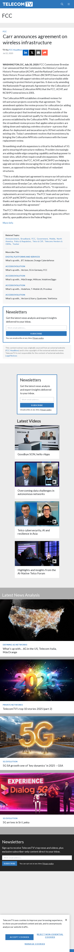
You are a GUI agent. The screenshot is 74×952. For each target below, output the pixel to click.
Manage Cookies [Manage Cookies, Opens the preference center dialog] (35, 944)
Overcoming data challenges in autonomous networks (36, 492)
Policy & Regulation (22, 241)
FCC (7, 15)
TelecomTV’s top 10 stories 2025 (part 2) (27, 708)
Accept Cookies (19, 937)
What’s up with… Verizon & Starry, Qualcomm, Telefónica (31, 298)
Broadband (25, 238)
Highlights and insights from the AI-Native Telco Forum (37, 571)
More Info (8, 222)
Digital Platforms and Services (23, 257)
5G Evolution (10, 761)
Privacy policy (38, 338)
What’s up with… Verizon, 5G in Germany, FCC (26, 270)
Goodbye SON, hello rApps (34, 454)
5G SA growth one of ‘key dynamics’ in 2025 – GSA (33, 765)
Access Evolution (15, 266)
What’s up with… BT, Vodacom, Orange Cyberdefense (30, 260)
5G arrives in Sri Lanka (16, 822)
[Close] (66, 920)
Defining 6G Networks (15, 644)
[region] (35, 933)
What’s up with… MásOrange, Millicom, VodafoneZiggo (31, 279)
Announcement (12, 238)
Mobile (52, 238)
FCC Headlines (15, 50)
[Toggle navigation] (68, 4)
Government (42, 238)
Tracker (15, 244)
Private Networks (13, 705)
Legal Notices (11, 355)
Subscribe (36, 333)
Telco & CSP (37, 241)
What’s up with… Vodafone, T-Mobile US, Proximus (29, 289)
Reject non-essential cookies (50, 935)
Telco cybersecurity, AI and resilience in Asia (34, 532)
